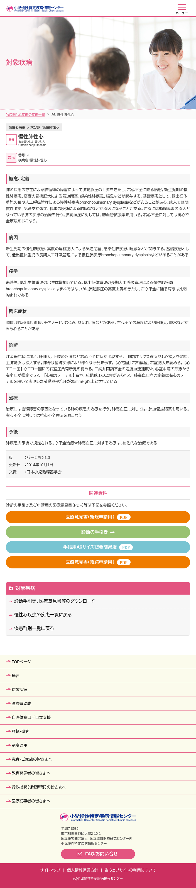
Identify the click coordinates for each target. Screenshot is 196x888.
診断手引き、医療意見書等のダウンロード (54, 601)
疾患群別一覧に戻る (34, 628)
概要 (15, 675)
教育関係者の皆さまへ (31, 773)
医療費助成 (21, 703)
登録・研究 (20, 731)
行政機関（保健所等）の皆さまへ (39, 787)
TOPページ (21, 662)
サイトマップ (50, 870)
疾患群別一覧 (49, 115)
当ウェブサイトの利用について (130, 870)
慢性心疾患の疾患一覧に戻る (43, 614)
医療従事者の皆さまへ (31, 801)
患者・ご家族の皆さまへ (32, 759)
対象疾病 (26, 115)
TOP (9, 115)
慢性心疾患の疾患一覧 (82, 115)
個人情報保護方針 (82, 870)
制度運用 (19, 745)
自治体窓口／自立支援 (31, 717)
